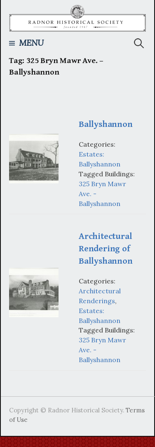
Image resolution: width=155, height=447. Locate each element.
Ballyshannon (105, 124)
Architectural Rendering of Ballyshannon (105, 248)
